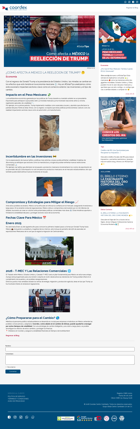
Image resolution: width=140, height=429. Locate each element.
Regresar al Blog (132, 8)
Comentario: (9, 354)
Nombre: (8, 346)
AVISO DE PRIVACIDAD (16, 401)
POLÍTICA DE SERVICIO (16, 396)
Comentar (13, 371)
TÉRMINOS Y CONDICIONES (18, 399)
